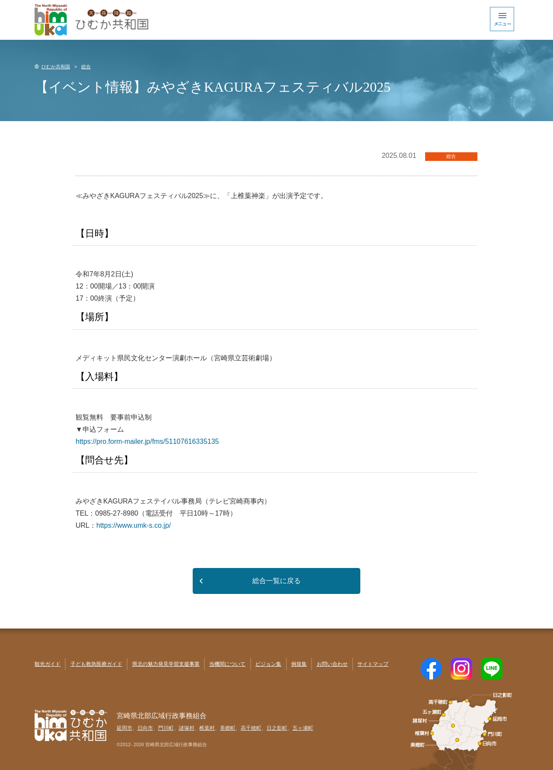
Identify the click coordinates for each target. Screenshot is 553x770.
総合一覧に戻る (276, 580)
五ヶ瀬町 (302, 728)
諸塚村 (186, 728)
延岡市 (124, 728)
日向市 (145, 728)
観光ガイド (47, 664)
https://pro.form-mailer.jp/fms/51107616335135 (147, 441)
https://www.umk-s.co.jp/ (133, 525)
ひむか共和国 (55, 66)
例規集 (299, 664)
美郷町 (227, 728)
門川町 (166, 728)
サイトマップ (372, 664)
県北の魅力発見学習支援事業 (166, 664)
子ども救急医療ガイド (96, 664)
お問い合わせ (332, 664)
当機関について (227, 664)
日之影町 (277, 728)
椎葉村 (207, 728)
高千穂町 (251, 728)
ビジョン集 (268, 664)
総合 (86, 66)
